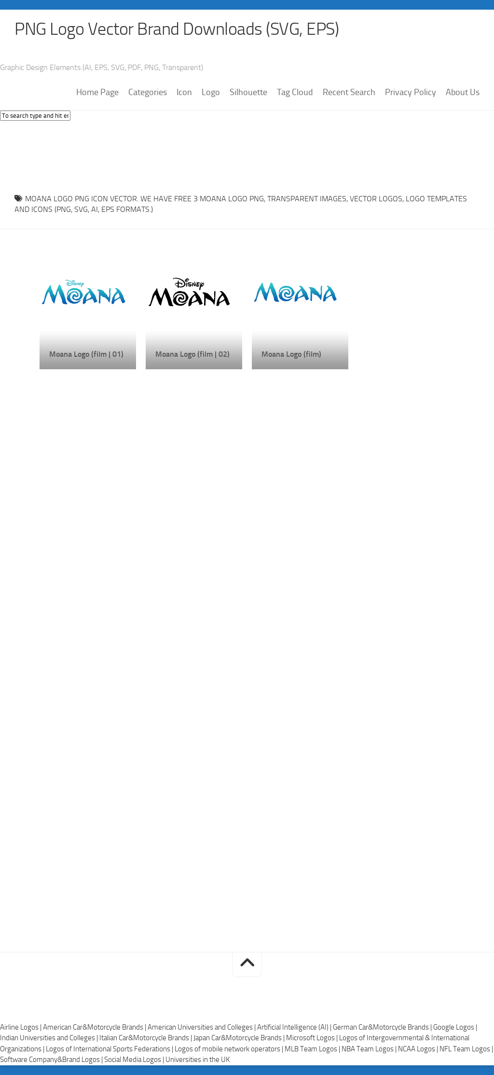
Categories (147, 92)
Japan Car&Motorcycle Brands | (239, 1037)
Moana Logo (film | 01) (86, 354)
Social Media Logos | (134, 1059)
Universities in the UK (197, 1059)
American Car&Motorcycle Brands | (95, 1027)
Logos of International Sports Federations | (110, 1049)
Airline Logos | (21, 1027)
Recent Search (349, 92)
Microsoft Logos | (312, 1037)
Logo (211, 92)
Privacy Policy (410, 92)
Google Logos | (455, 1027)
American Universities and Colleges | (202, 1027)
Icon (184, 92)
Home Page (97, 92)
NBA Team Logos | (370, 1049)
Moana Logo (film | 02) (192, 354)
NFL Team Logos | (466, 1049)
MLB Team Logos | (313, 1049)
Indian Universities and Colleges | (49, 1037)
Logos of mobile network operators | (230, 1049)
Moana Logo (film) (291, 354)
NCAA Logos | (418, 1049)
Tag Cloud (295, 92)
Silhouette (248, 92)
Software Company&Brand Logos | (52, 1059)
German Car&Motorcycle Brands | (383, 1027)
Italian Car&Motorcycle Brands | (146, 1037)
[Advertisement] (247, 154)
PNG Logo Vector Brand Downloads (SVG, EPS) (176, 29)
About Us (463, 92)
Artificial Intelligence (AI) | (295, 1027)
